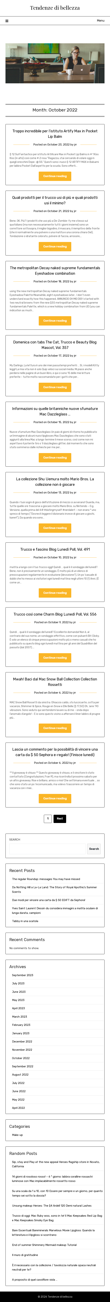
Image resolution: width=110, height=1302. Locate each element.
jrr (75, 144)
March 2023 (19, 1016)
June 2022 (19, 1091)
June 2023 (19, 991)
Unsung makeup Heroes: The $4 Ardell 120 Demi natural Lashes (52, 1205)
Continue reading (55, 176)
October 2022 (21, 1058)
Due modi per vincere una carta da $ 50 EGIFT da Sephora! (48, 900)
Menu (101, 20)
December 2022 (22, 1041)
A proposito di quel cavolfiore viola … (34, 1279)
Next (60, 818)
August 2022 (20, 1074)
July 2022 (18, 1083)
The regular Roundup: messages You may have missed (46, 879)
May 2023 (18, 1000)
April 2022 (18, 1108)
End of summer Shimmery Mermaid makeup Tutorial (44, 1245)
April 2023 (18, 1008)
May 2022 (18, 1099)
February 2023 (21, 1025)
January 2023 (20, 1033)
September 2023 (22, 975)
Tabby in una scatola (25, 921)
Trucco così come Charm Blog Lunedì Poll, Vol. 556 (55, 614)
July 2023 (18, 983)
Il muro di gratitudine (25, 1255)
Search (14, 839)
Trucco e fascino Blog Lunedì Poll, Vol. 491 (55, 549)
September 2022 (22, 1066)
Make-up (17, 1135)
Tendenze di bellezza (55, 7)
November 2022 (22, 1049)
